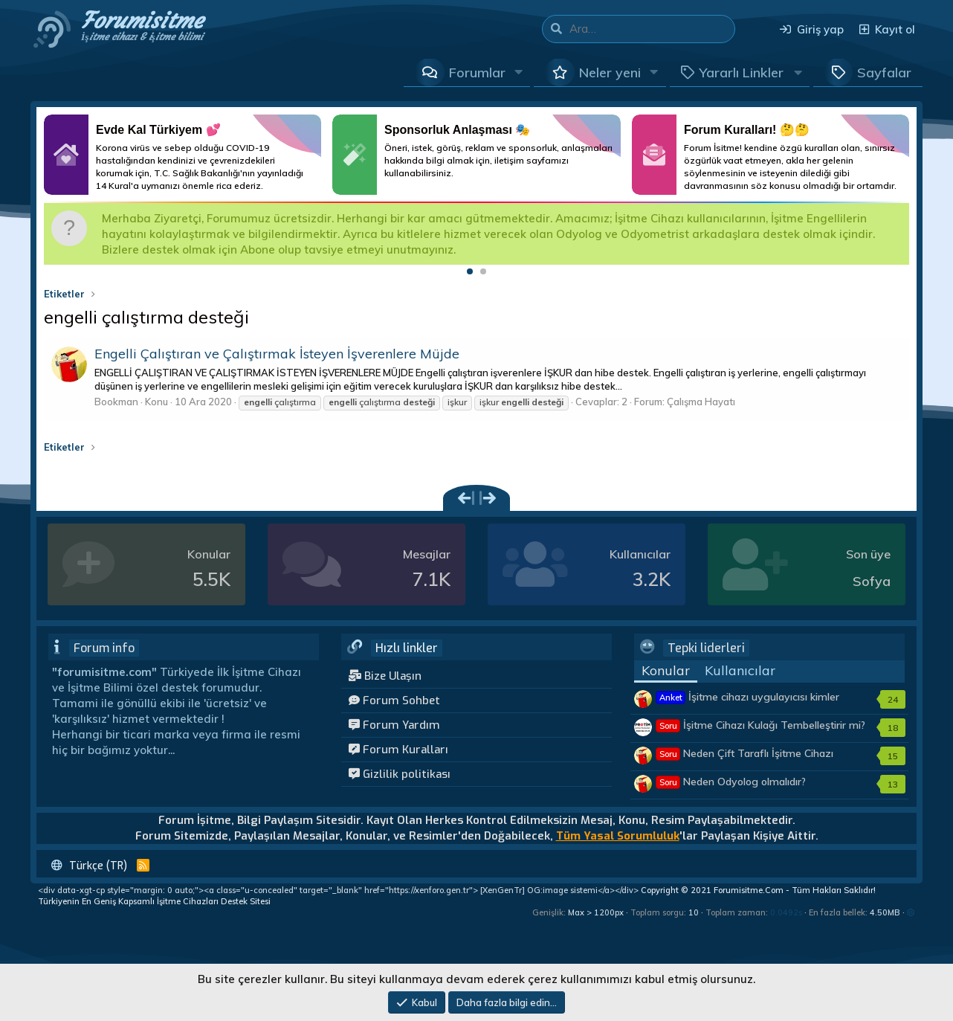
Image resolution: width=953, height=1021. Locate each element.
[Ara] (651, 29)
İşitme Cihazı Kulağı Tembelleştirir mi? (761, 725)
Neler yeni (610, 72)
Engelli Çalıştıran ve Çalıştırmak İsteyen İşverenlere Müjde (276, 353)
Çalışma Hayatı (701, 402)
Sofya (872, 581)
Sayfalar (884, 72)
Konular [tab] (666, 670)
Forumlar (477, 72)
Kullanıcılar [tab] (740, 670)
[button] (519, 72)
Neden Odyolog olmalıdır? (731, 781)
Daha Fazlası (182, 155)
